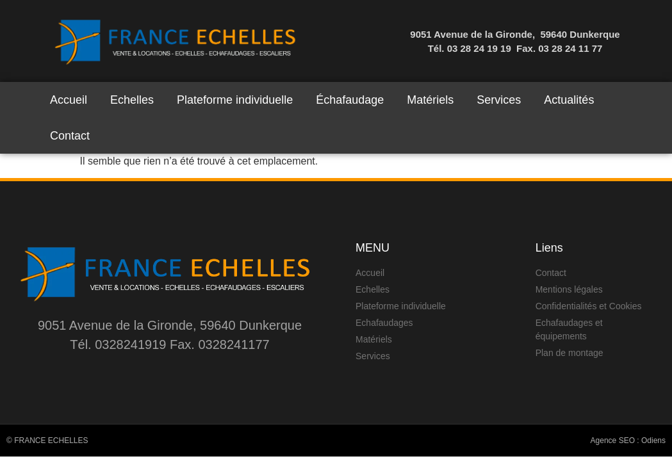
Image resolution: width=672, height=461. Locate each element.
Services (499, 99)
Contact (70, 135)
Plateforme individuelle (235, 99)
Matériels (430, 99)
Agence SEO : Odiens (628, 440)
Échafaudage (350, 99)
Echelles (132, 99)
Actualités (569, 99)
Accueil (68, 99)
